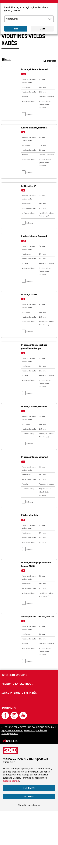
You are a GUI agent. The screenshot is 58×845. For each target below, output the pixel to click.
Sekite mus (8, 708)
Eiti (16, 28)
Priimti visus (28, 788)
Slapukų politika (9, 733)
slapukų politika (11, 780)
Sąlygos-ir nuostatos (12, 730)
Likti (42, 28)
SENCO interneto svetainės (19, 692)
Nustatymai (29, 796)
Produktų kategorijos (16, 683)
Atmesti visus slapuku (29, 804)
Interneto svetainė (14, 675)
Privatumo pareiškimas (35, 730)
